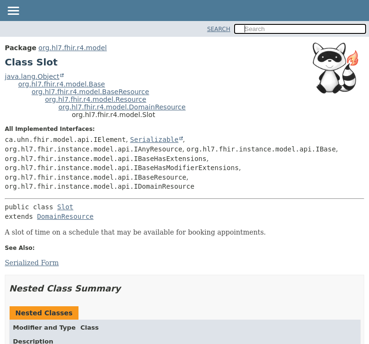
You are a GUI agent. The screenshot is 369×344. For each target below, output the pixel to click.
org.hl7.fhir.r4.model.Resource (95, 99)
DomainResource (65, 216)
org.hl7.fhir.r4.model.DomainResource (122, 107)
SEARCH (219, 29)
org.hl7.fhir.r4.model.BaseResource (90, 92)
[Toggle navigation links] (13, 11)
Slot (65, 207)
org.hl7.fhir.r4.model (72, 48)
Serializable (154, 139)
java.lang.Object (32, 76)
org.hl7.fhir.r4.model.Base (61, 84)
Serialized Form (32, 263)
